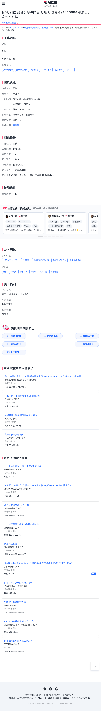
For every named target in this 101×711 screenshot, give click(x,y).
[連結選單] (3, 3)
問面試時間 (64, 336)
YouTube (56, 680)
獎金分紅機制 (21, 70)
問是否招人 (89, 336)
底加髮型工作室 (47, 28)
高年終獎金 (8, 70)
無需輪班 (58, 70)
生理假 (33, 272)
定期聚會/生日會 (59, 260)
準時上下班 (46, 70)
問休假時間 (15, 336)
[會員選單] (97, 3)
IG (44, 680)
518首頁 (13, 28)
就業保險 (54, 272)
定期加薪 (35, 70)
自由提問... (40, 344)
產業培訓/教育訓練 (41, 260)
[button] (40, 236)
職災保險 (43, 272)
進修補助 (26, 260)
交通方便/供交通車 (11, 260)
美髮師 (16, 125)
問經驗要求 (39, 336)
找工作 (20, 28)
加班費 (13, 272)
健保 (5, 272)
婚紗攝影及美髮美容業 (32, 28)
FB (50, 680)
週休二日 (70, 70)
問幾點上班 (15, 344)
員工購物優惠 (75, 260)
